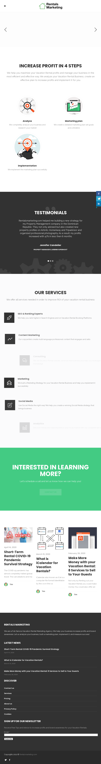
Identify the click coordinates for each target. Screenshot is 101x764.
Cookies (7, 714)
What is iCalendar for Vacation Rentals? (47, 565)
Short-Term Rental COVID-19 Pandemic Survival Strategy (18, 558)
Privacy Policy (10, 709)
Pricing (7, 698)
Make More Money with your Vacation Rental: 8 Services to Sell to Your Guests (82, 566)
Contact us (9, 688)
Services (8, 693)
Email (7, 732)
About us (8, 704)
